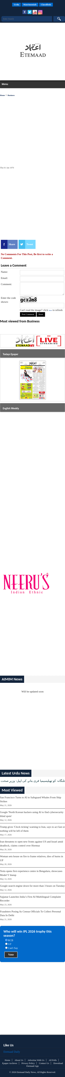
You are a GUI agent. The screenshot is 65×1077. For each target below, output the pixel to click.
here (50, 310)
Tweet (29, 244)
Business (11, 95)
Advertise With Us (36, 1060)
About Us (19, 1060)
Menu (5, 84)
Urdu (16, 4)
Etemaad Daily (11, 1051)
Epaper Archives (9, 1063)
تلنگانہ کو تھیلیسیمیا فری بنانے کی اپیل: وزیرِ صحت (33, 781)
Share (12, 244)
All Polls (53, 1060)
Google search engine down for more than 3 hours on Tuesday (32, 885)
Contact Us (44, 1063)
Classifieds (46, 4)
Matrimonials (30, 4)
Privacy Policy (28, 1063)
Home (2, 95)
